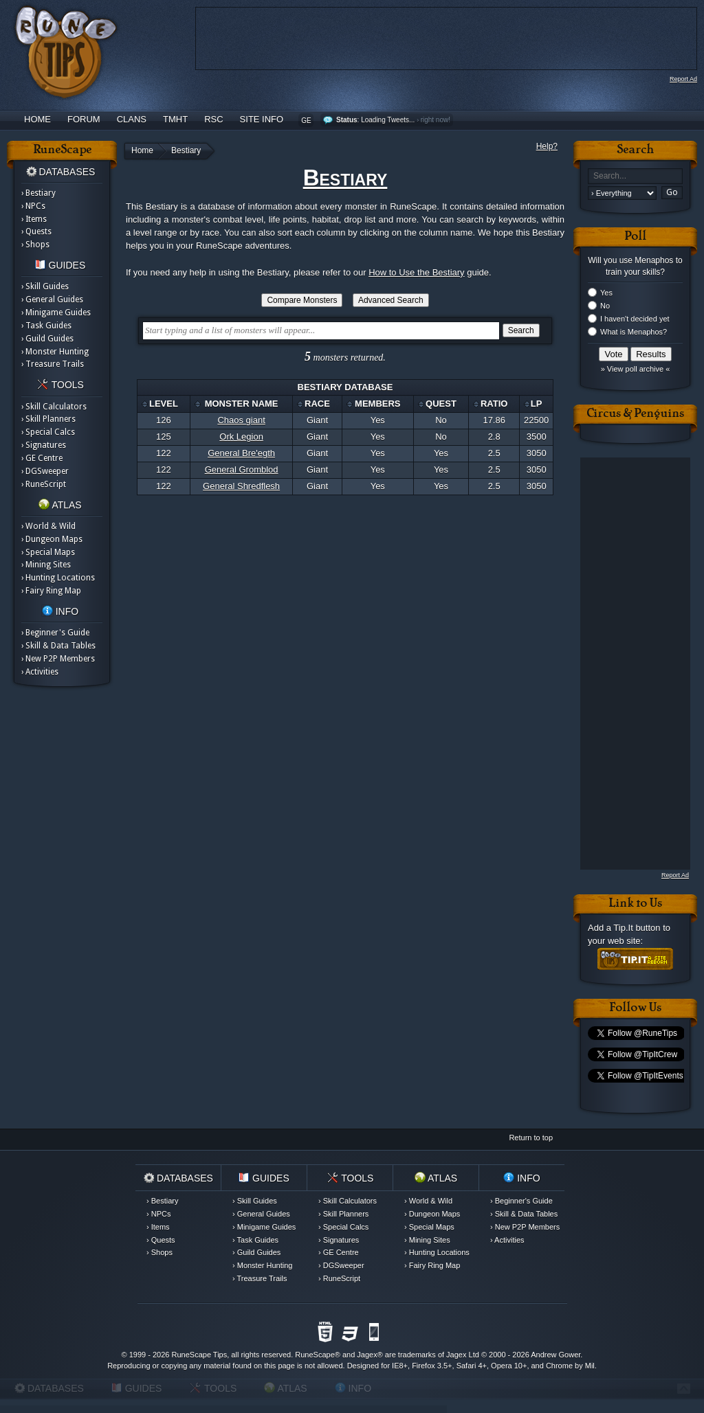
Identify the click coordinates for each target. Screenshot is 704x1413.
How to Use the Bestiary (416, 272)
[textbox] (321, 330)
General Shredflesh (241, 486)
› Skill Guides (45, 286)
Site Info (262, 119)
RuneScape (315, 1354)
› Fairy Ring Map (51, 591)
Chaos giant (241, 420)
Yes (606, 293)
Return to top (531, 1137)
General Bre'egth (241, 453)
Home (37, 119)
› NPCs (33, 206)
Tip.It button (636, 928)
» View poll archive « (635, 369)
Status (347, 120)
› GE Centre (42, 458)
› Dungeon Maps (51, 539)
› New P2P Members (58, 659)
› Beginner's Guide (55, 632)
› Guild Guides (47, 338)
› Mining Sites (46, 564)
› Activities (39, 672)
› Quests (36, 231)
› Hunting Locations (58, 578)
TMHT (175, 119)
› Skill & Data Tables (58, 646)
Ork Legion (241, 436)
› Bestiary (38, 193)
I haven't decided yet (635, 319)
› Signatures (43, 445)
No (605, 306)
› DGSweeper (45, 471)
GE (306, 120)
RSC (213, 119)
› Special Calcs (48, 432)
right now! (435, 120)
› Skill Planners (48, 419)
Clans (131, 119)
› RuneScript (43, 484)
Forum (83, 119)
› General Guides (52, 299)
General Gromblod (241, 469)
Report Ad (683, 79)
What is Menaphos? (633, 332)
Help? (547, 146)
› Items (34, 219)
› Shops (35, 244)
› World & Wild (48, 526)
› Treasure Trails (52, 364)
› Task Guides (46, 325)
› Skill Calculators (54, 406)
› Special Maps (48, 552)
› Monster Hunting (55, 352)
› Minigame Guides (56, 312)
